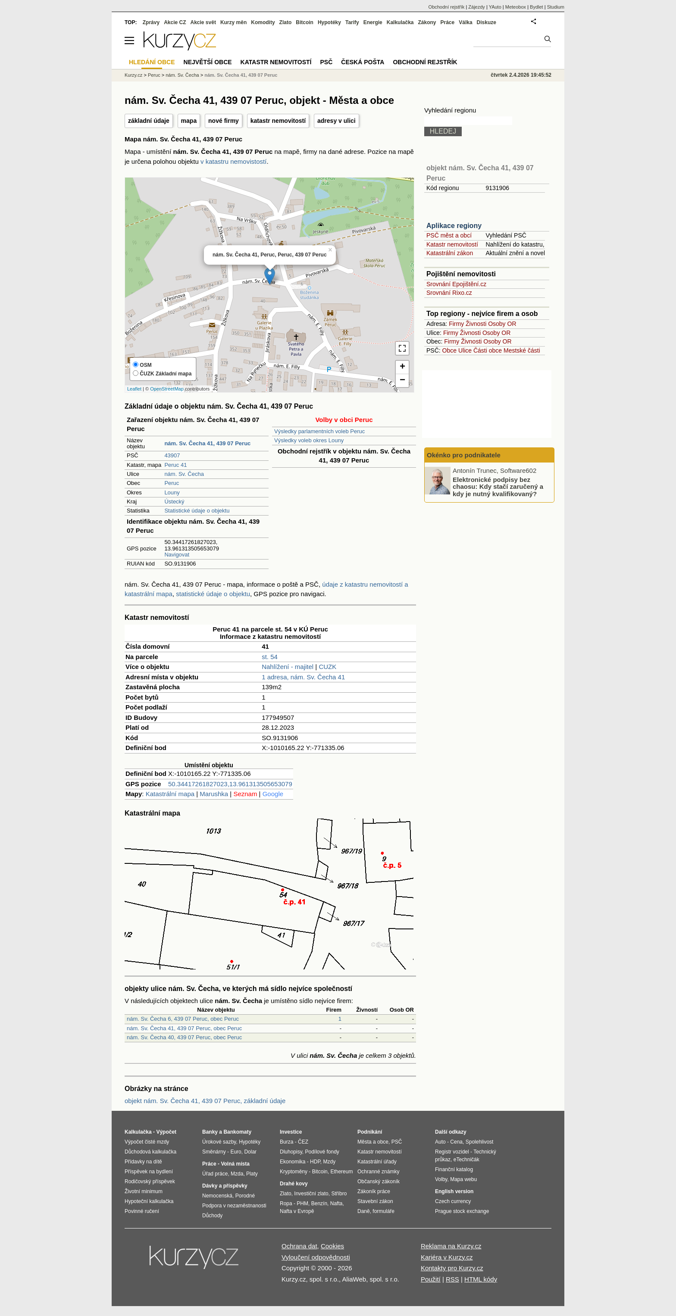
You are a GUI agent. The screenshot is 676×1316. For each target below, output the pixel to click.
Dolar (250, 1152)
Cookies (332, 1246)
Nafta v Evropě (297, 1211)
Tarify (352, 22)
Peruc (171, 483)
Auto (440, 1142)
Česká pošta (362, 62)
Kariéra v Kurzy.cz (447, 1257)
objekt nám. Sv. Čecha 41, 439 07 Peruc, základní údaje (205, 1100)
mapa (189, 120)
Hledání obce (152, 62)
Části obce (487, 350)
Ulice (465, 350)
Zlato (285, 22)
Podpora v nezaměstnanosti (234, 1206)
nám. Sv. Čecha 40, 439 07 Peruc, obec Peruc (184, 1037)
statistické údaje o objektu (213, 593)
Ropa (286, 1203)
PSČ (326, 62)
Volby (441, 1179)
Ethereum (341, 1172)
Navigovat (176, 554)
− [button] (402, 380)
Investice (291, 1132)
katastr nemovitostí (278, 120)
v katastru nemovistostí (233, 161)
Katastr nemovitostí (452, 244)
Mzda (237, 1174)
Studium (555, 6)
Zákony (427, 22)
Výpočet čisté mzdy (147, 1142)
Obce (449, 350)
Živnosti (476, 323)
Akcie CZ (175, 22)
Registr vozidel (452, 1152)
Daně (363, 1211)
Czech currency (453, 1201)
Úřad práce (215, 1174)
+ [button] (402, 367)
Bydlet (536, 6)
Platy (252, 1174)
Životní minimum (144, 1191)
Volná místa (235, 1164)
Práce (448, 22)
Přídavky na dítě (143, 1162)
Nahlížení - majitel (287, 666)
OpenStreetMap (167, 388)
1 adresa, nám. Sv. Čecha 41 (303, 677)
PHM (302, 1203)
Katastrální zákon (449, 253)
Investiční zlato (311, 1194)
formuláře (383, 1211)
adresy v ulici (336, 120)
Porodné (245, 1196)
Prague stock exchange (462, 1211)
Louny (171, 492)
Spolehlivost (480, 1142)
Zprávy (151, 22)
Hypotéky (329, 22)
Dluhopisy (291, 1152)
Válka (465, 22)
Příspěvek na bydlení (149, 1172)
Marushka (214, 793)
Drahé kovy (294, 1184)
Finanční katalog (454, 1169)
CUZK (327, 666)
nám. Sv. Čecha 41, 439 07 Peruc (240, 75)
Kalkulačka (400, 22)
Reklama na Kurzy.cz (451, 1246)
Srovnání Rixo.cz (449, 292)
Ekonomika (292, 1162)
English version (454, 1191)
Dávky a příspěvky (224, 1186)
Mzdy (329, 1162)
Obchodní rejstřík (447, 6)
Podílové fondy (322, 1152)
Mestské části (522, 350)
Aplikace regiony (454, 225)
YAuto (495, 6)
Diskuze (486, 22)
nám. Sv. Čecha (184, 474)
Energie (372, 22)
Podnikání (369, 1132)
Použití (431, 1279)
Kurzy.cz (133, 75)
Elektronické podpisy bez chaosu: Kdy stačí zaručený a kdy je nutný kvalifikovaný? (498, 486)
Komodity (263, 22)
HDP (315, 1162)
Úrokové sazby (219, 1142)
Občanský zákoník (378, 1181)
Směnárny (214, 1152)
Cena (456, 1142)
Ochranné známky (378, 1172)
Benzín (319, 1203)
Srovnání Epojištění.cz (456, 284)
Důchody (212, 1216)
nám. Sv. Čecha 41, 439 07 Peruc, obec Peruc (184, 1028)
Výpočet (166, 1132)
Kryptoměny (293, 1172)
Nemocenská (217, 1196)
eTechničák (466, 1160)
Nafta (336, 1203)
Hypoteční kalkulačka (149, 1201)
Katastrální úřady (377, 1162)
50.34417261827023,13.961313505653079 (230, 784)
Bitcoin (304, 22)
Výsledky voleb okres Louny (309, 440)
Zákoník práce (373, 1191)
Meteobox (515, 6)
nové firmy (223, 120)
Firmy (456, 323)
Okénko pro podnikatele (464, 455)
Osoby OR (502, 323)
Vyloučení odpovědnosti (316, 1257)
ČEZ (303, 1142)
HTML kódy (480, 1279)
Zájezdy (476, 6)
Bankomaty (237, 1132)
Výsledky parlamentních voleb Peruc (319, 431)
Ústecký (174, 501)
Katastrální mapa (170, 793)
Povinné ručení (142, 1211)
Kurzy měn (233, 22)
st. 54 (270, 656)
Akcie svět (203, 22)
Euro (235, 1152)
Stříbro (339, 1194)
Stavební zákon (375, 1201)
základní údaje (148, 120)
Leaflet (134, 388)
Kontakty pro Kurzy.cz (452, 1268)
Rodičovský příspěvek (150, 1181)
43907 (172, 455)
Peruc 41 (175, 465)
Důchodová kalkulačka (150, 1152)
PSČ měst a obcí (449, 235)
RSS (452, 1279)
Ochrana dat (299, 1246)
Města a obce (372, 1142)
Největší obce (208, 62)
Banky (210, 1132)
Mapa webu (463, 1179)
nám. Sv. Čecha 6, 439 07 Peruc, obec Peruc (183, 1019)
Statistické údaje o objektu (196, 510)
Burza (286, 1142)
